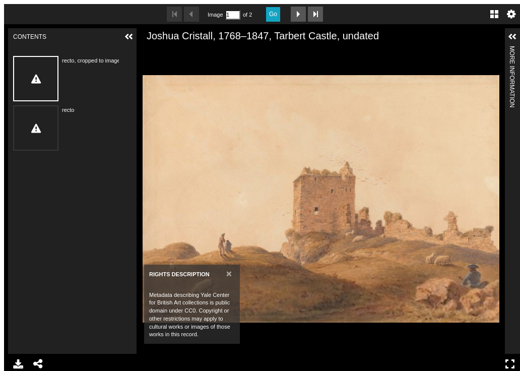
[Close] (229, 273)
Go (273, 14)
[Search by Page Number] (232, 15)
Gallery (494, 14)
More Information (511, 50)
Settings (511, 14)
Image (215, 15)
